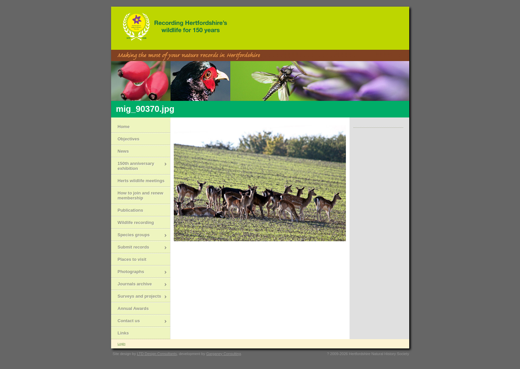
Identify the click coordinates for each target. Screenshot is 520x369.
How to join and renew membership (140, 195)
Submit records (139, 248)
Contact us (139, 321)
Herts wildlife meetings (141, 180)
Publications (130, 210)
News (123, 151)
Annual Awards (133, 308)
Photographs (139, 272)
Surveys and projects (139, 297)
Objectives (129, 138)
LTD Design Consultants (157, 354)
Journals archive (139, 284)
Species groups (139, 235)
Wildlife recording (136, 222)
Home (124, 126)
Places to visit (132, 259)
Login (121, 343)
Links (123, 333)
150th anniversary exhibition (139, 166)
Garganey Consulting (223, 354)
